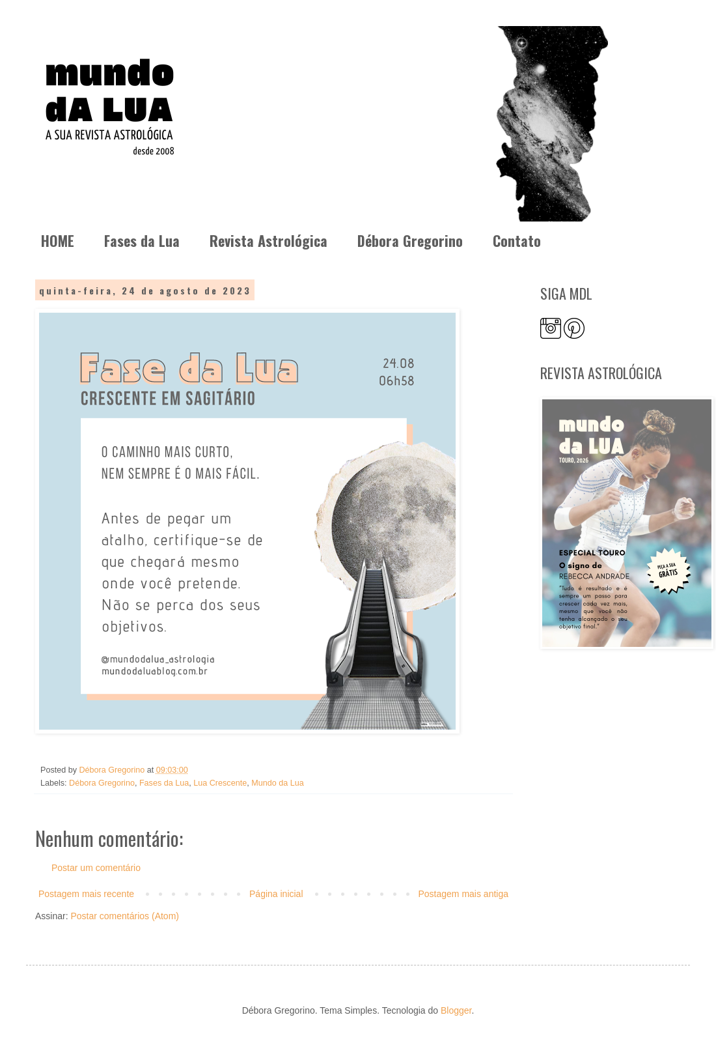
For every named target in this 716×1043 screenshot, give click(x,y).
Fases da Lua (142, 240)
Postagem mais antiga (463, 894)
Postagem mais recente (86, 894)
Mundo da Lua (277, 783)
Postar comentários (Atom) (124, 916)
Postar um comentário (96, 868)
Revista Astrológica (268, 240)
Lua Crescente (220, 783)
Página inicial (276, 894)
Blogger (456, 1010)
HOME (57, 240)
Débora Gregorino (410, 240)
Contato (517, 240)
